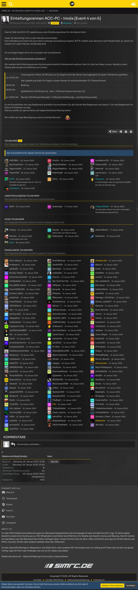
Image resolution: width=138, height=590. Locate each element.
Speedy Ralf (58, 392)
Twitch (7, 510)
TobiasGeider (59, 408)
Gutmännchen (59, 314)
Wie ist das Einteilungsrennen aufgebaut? (25, 58)
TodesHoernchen (103, 408)
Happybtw (14, 318)
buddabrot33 (102, 160)
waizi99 (13, 420)
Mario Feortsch (59, 355)
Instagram (9, 522)
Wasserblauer (59, 420)
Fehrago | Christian (104, 297)
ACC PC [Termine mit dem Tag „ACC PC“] (54, 462)
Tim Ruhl (99, 404)
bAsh (98, 268)
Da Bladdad (15, 281)
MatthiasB (57, 172)
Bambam (56, 268)
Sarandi (13, 383)
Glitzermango (59, 310)
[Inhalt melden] (126, 131)
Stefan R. (13, 396)
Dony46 (56, 289)
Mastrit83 (14, 172)
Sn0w (55, 387)
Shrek (98, 383)
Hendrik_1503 (59, 318)
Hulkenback (15, 322)
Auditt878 (57, 264)
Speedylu (100, 392)
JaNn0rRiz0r (101, 230)
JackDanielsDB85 (18, 330)
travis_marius (59, 412)
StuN (12, 400)
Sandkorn (100, 379)
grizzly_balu (15, 314)
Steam (7, 504)
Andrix (55, 160)
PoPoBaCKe (101, 371)
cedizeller (57, 273)
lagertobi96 (15, 168)
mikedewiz (14, 359)
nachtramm (101, 172)
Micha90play (101, 355)
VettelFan (57, 416)
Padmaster (57, 236)
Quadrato (57, 375)
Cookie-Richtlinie (54, 580)
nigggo (56, 363)
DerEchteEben (59, 164)
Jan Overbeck (59, 330)
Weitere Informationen (112, 585)
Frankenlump (58, 301)
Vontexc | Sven (102, 416)
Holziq (98, 318)
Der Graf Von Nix (60, 281)
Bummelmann (16, 164)
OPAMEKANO (16, 367)
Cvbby (12, 230)
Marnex (13, 236)
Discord (8, 492)
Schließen (130, 585)
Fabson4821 (101, 164)
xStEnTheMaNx (59, 424)
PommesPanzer (60, 371)
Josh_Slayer (101, 334)
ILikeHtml (100, 322)
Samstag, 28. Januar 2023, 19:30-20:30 (29, 23)
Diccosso (100, 285)
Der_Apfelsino (102, 281)
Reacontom (15, 379)
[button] (5, 4)
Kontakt (37, 580)
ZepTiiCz (13, 429)
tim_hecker (15, 408)
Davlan (55, 230)
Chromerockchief (18, 277)
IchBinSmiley (58, 322)
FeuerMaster (15, 301)
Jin (10, 334)
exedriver (14, 297)
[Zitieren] (121, 131)
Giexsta (99, 305)
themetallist (101, 400)
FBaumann (57, 297)
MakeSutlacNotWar (19, 351)
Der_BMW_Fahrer (17, 285)
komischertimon (17, 342)
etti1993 (99, 293)
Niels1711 (13, 363)
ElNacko (56, 293)
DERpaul (56, 285)
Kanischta (57, 338)
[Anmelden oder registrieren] (133, 4)
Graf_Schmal (101, 310)
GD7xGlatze (15, 305)
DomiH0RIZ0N (17, 289)
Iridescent (57, 326)
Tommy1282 (15, 412)
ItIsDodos (100, 326)
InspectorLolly (16, 326)
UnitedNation (102, 412)
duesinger (57, 206)
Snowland (100, 387)
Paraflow (56, 367)
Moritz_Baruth (102, 359)
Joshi (12, 338)
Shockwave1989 (60, 383)
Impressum (99, 580)
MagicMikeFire (59, 168)
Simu (55, 179)
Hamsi (98, 314)
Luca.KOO (100, 342)
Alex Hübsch (15, 260)
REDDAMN (57, 379)
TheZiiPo (13, 404)
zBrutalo (99, 424)
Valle (11, 416)
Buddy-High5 (16, 273)
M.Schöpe (100, 346)
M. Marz (56, 346)
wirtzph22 (14, 424)
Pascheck (100, 236)
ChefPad (99, 273)
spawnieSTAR (16, 392)
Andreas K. (14, 264)
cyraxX (98, 277)
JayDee (99, 330)
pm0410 (13, 371)
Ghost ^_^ (57, 305)
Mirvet (55, 359)
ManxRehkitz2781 (60, 351)
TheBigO (56, 400)
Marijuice (14, 355)
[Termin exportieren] (131, 131)
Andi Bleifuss (58, 260)
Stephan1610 (58, 396)
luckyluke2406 (16, 346)
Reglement (37, 104)
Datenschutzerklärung (78, 580)
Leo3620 (56, 342)
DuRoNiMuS (101, 289)
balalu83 (13, 268)
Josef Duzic (58, 334)
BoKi (11, 206)
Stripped (99, 396)
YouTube (8, 516)
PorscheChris (16, 375)
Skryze (12, 387)
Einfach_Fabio (16, 293)
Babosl (98, 264)
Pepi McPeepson (103, 367)
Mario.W (99, 168)
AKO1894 (13, 160)
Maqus (98, 351)
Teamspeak (9, 498)
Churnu (56, 277)
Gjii (11, 310)
